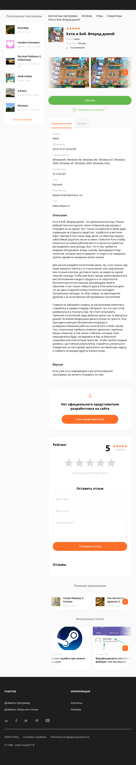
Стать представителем (90, 419)
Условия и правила (34, 737)
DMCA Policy (11, 737)
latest (73, 39)
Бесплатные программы (63, 16)
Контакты (76, 703)
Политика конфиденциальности (69, 737)
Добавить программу (17, 703)
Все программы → (24, 119)
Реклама (76, 709)
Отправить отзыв (90, 546)
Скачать (90, 100)
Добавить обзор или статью (21, 709)
